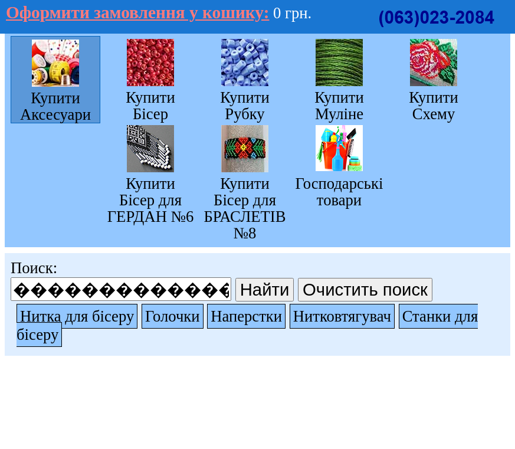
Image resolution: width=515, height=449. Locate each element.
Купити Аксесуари (55, 106)
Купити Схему (433, 105)
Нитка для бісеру (77, 316)
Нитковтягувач (342, 316)
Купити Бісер (150, 105)
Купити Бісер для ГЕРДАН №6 (150, 200)
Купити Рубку (245, 105)
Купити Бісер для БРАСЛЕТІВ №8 (245, 208)
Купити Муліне (339, 105)
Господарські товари (339, 191)
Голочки (172, 316)
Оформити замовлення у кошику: (137, 12)
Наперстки (246, 316)
